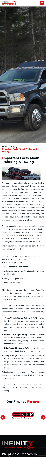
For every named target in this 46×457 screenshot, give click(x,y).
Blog (13, 146)
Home (5, 146)
